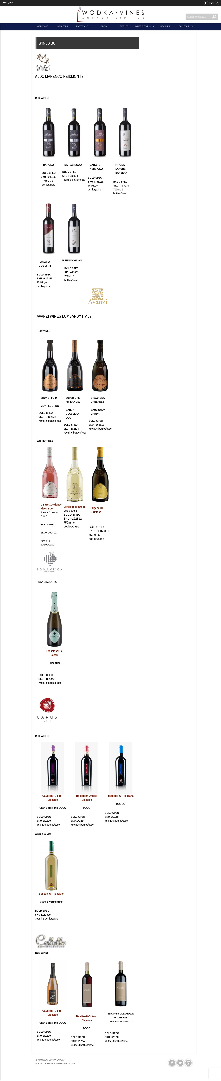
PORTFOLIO (82, 26)
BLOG (104, 26)
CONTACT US (186, 26)
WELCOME (42, 26)
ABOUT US (62, 26)
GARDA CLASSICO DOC (72, 413)
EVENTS (124, 26)
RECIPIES (165, 26)
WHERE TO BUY (143, 26)
